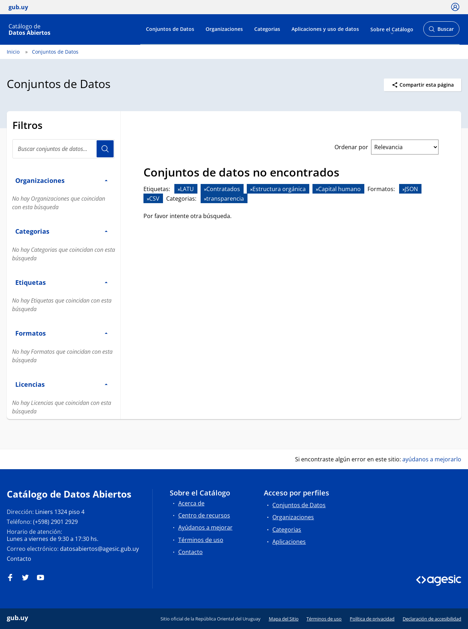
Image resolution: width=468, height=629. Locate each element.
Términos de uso (200, 540)
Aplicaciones (289, 542)
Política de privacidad (372, 619)
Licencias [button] (61, 384)
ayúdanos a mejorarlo (431, 459)
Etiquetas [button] (61, 282)
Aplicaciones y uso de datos (325, 29)
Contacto (19, 559)
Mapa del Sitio (284, 619)
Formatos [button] (61, 333)
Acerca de (191, 503)
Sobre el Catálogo (391, 29)
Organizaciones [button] (61, 180)
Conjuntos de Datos (170, 29)
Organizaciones (224, 29)
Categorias (267, 29)
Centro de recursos (204, 515)
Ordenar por (351, 147)
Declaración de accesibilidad (432, 619)
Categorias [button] (61, 231)
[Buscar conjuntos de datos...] (63, 148)
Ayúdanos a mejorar (205, 527)
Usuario (105, 148)
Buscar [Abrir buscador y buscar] (441, 31)
